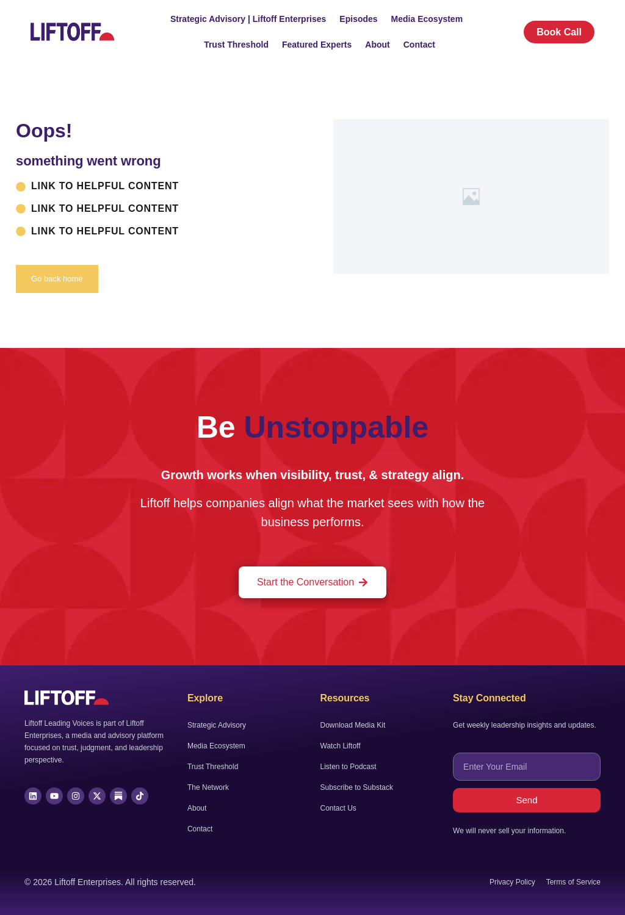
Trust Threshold (236, 44)
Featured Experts (317, 44)
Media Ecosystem (427, 19)
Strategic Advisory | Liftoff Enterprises (248, 19)
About (377, 44)
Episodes (358, 19)
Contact (419, 44)
